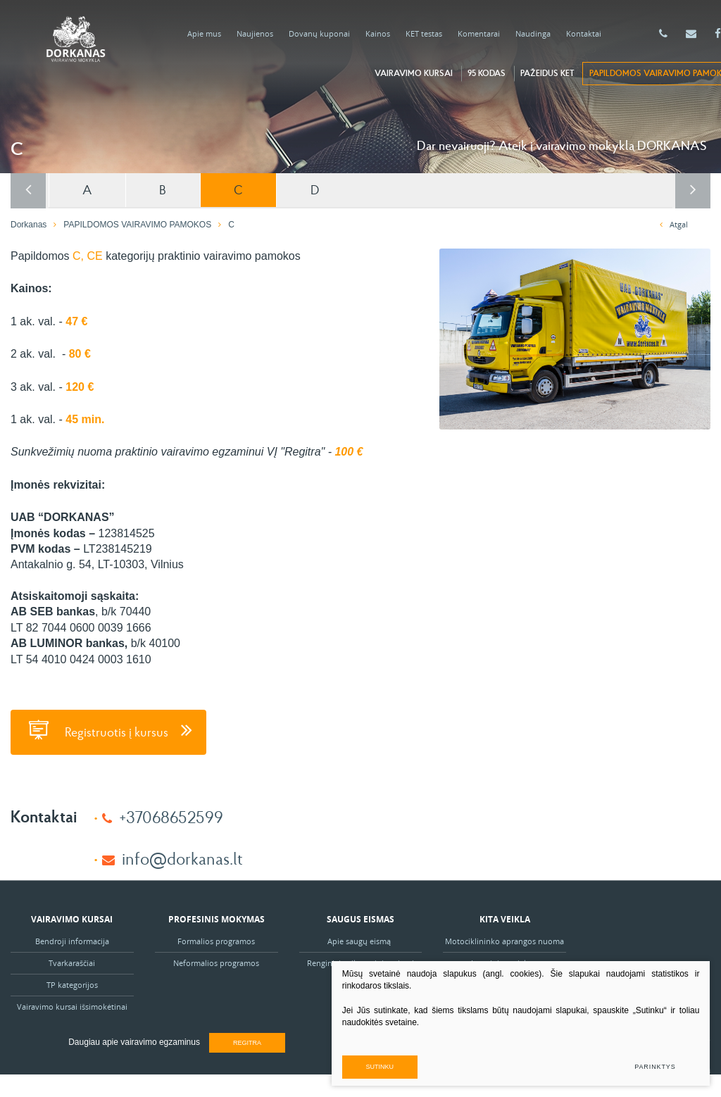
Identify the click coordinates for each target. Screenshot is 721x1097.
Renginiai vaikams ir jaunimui (360, 961)
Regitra (247, 1041)
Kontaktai (583, 33)
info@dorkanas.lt (182, 856)
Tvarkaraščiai (72, 961)
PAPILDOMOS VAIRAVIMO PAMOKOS (137, 223)
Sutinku (474, 1063)
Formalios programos (216, 939)
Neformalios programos (216, 961)
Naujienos (255, 33)
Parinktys (652, 1063)
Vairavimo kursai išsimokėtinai (72, 1005)
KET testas (424, 33)
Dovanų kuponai (319, 33)
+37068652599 (171, 815)
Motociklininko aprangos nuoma (504, 939)
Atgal (674, 223)
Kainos (377, 33)
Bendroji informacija (72, 939)
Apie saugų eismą (360, 939)
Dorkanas (28, 223)
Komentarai (479, 33)
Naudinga (533, 33)
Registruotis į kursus (108, 728)
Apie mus (204, 33)
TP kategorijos (72, 983)
